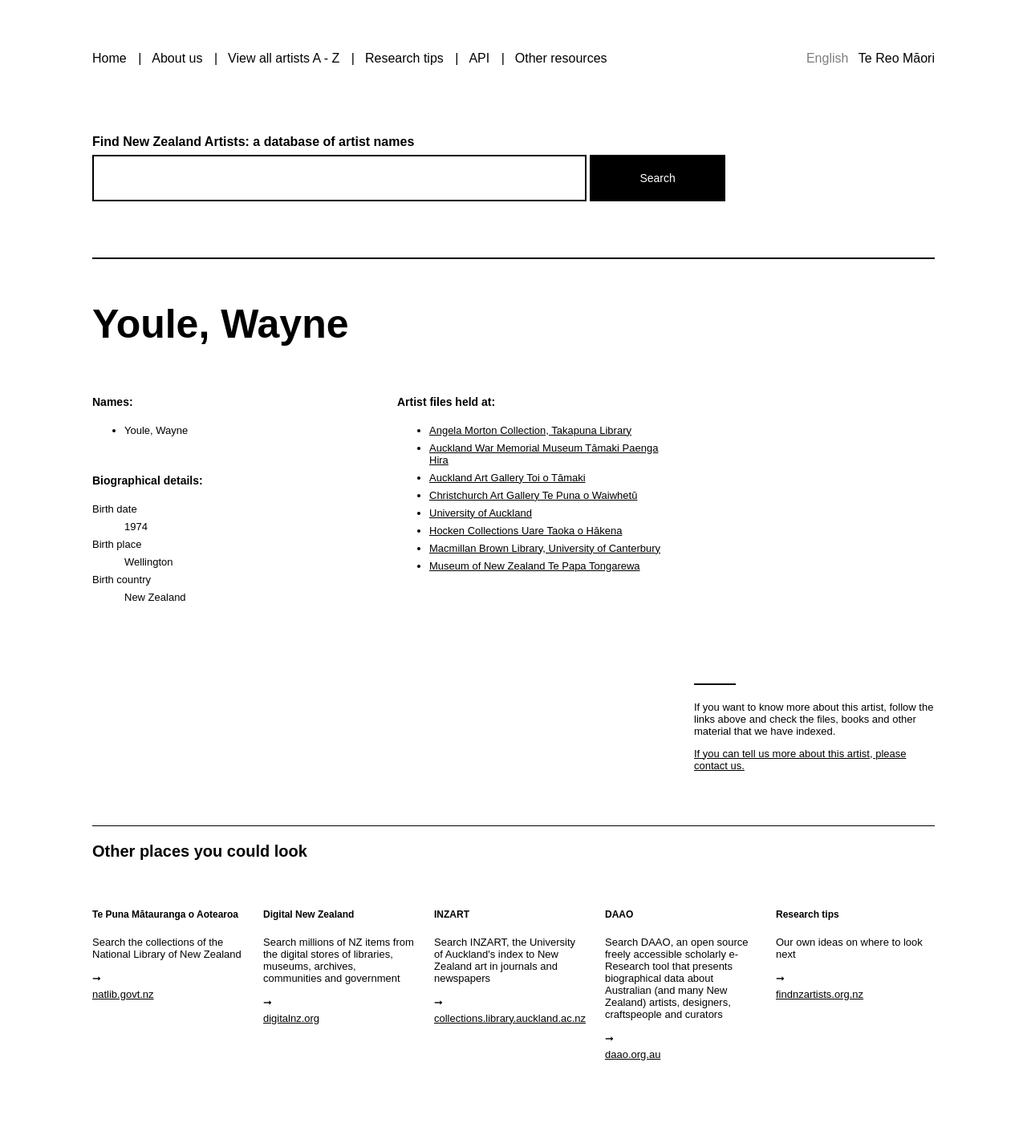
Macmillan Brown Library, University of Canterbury (544, 548)
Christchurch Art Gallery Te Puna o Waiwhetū (533, 495)
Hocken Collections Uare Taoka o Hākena (525, 531)
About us (177, 58)
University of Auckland (480, 513)
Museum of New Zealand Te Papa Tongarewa (534, 566)
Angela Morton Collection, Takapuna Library (530, 430)
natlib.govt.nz (123, 994)
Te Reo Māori (897, 58)
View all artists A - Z (283, 58)
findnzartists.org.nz (819, 994)
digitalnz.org (291, 1018)
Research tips (404, 58)
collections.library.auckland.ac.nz (510, 1018)
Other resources (561, 58)
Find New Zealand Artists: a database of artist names (253, 141)
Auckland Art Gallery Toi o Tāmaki (507, 478)
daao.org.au (632, 1054)
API (479, 58)
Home (109, 58)
